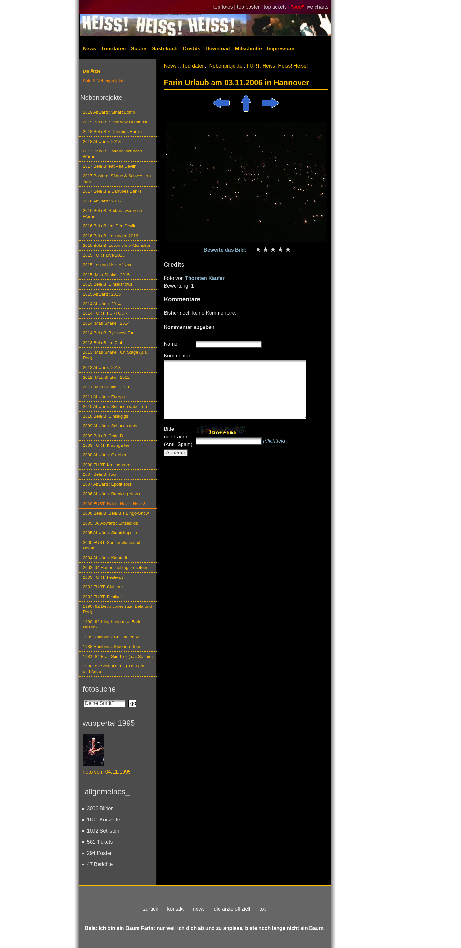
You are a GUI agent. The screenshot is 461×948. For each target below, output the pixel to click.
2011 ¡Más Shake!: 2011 (106, 387)
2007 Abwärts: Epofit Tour (107, 484)
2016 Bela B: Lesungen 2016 (110, 235)
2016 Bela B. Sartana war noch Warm (112, 213)
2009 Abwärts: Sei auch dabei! (112, 425)
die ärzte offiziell (232, 909)
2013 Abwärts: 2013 (102, 367)
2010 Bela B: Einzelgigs (105, 416)
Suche (138, 48)
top (262, 909)
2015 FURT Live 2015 (104, 255)
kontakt (175, 909)
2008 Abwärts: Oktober (105, 454)
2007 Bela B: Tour (100, 474)
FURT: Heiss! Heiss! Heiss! (277, 66)
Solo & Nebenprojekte (104, 80)
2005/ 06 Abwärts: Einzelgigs (110, 523)
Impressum (280, 48)
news (198, 909)
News (89, 48)
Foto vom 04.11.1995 (107, 772)
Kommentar (177, 355)
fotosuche (99, 689)
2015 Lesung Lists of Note (108, 264)
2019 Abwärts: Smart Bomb (109, 112)
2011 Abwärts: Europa (104, 396)
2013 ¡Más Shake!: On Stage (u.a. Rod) (115, 355)
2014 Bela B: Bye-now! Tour (109, 332)
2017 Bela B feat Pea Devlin (110, 166)
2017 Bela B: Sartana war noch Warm (112, 154)
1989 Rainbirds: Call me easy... (112, 637)
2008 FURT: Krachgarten (106, 464)
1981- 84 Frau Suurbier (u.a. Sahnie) (118, 656)
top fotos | (225, 7)
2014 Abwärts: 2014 (102, 303)
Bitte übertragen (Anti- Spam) (178, 436)
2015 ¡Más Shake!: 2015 (106, 274)
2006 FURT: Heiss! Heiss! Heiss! (114, 503)
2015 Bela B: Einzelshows (107, 284)
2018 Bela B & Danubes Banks (112, 131)
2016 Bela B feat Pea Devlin (110, 226)
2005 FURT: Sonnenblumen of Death (112, 545)
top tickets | (277, 7)
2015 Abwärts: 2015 (102, 294)
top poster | (250, 7)
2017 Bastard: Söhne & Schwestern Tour (117, 178)
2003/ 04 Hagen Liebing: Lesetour (115, 567)
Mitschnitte (248, 48)
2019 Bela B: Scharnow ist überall (115, 122)
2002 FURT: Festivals (103, 596)
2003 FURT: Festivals (103, 577)
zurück (150, 909)
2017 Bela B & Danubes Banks (112, 191)
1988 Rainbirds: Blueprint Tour (112, 646)
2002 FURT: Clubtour (103, 586)
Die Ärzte (91, 71)
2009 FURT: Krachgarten (106, 445)
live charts (316, 7)
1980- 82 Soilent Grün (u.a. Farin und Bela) (114, 669)
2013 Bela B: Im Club (103, 342)
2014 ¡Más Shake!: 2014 (106, 323)
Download (217, 48)
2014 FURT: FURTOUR (105, 313)
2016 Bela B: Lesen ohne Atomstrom (118, 245)
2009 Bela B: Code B (103, 435)
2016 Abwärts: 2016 (102, 201)
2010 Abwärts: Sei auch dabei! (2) (115, 406)
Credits (191, 48)
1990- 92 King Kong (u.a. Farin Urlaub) (112, 624)
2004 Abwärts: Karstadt (105, 557)
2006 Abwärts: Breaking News (111, 493)
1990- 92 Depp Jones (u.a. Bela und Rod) (117, 609)
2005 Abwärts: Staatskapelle (110, 532)
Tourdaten (113, 48)
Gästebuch (164, 48)
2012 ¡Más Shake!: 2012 (106, 377)
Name (171, 344)
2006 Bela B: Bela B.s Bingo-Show (116, 513)
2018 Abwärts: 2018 (102, 141)
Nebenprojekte (225, 66)
